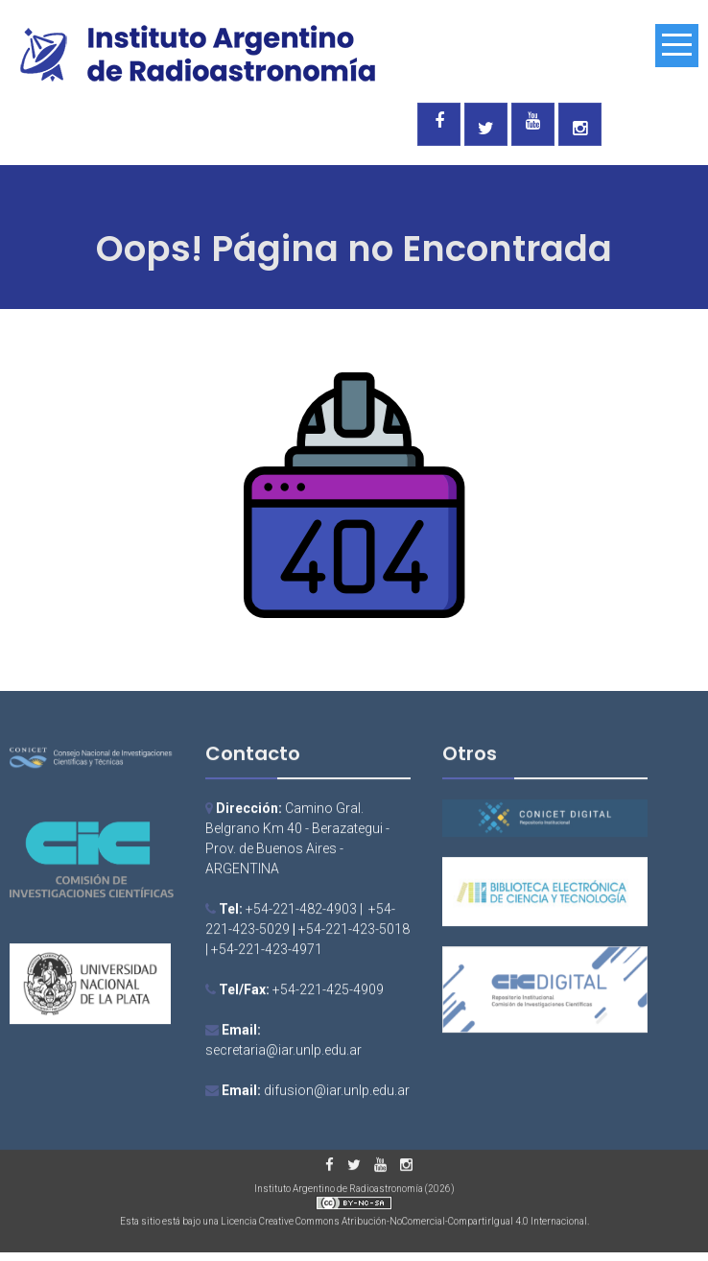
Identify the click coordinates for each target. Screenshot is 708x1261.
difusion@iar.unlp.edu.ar (337, 1093)
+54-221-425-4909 (328, 992)
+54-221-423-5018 (354, 932)
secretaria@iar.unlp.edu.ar (283, 1052)
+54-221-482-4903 (301, 911)
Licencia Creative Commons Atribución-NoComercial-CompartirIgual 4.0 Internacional (404, 1223)
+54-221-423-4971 (266, 952)
